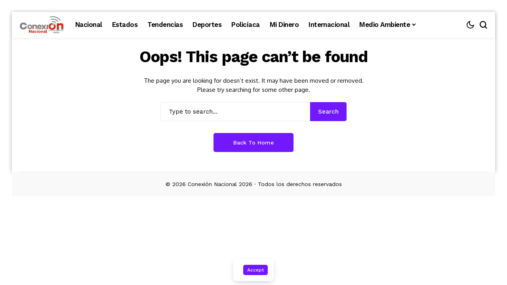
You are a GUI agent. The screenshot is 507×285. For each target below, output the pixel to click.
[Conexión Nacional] (41, 25)
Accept (255, 270)
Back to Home (253, 142)
